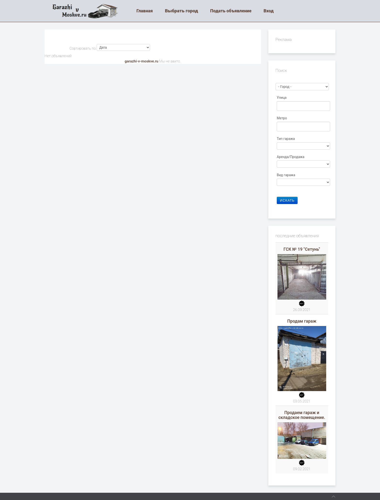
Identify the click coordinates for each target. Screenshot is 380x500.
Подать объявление (230, 10)
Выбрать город (181, 11)
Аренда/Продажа (291, 157)
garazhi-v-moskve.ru (141, 61)
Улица (282, 97)
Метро (282, 118)
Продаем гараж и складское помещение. (301, 415)
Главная (144, 10)
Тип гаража (286, 139)
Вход (268, 10)
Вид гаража (286, 175)
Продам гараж (301, 321)
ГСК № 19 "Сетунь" (302, 249)
